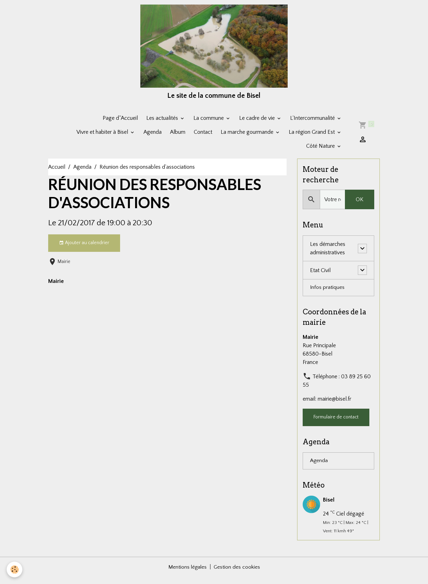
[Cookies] (15, 569)
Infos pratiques (327, 295)
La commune (209, 124)
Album (177, 138)
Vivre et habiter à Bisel (103, 138)
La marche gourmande (248, 138)
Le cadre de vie (257, 124)
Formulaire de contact (336, 424)
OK (359, 206)
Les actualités (162, 124)
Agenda (152, 138)
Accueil (56, 173)
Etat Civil (320, 277)
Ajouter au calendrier (84, 249)
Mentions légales (187, 574)
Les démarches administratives (327, 255)
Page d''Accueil (120, 124)
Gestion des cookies (237, 574)
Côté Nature (321, 152)
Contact (203, 138)
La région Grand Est (312, 138)
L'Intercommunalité (313, 124)
